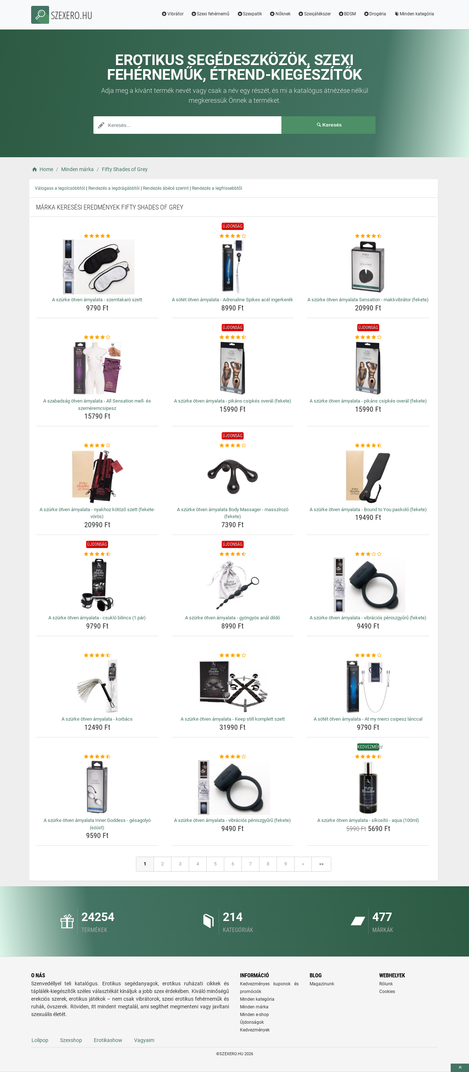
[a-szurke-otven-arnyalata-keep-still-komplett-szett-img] (233, 686)
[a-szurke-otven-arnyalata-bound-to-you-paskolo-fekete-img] (368, 476)
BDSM (347, 13)
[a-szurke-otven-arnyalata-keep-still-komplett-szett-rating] (233, 655)
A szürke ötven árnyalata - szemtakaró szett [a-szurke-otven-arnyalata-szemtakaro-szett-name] (97, 299)
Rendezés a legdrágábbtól (114, 188)
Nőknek (280, 13)
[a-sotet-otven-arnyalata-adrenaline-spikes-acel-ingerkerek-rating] (233, 236)
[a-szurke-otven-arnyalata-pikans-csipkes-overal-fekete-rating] (233, 337)
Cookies (387, 991)
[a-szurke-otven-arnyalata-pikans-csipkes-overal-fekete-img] (233, 368)
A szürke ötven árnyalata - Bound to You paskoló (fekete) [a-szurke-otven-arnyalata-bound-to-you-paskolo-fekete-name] (368, 509)
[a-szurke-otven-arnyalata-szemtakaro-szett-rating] (97, 236)
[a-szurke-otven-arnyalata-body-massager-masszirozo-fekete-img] (233, 476)
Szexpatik (249, 13)
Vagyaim (144, 1040)
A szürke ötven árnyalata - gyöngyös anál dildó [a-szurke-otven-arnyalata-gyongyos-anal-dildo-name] (232, 617)
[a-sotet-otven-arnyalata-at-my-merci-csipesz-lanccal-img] (368, 686)
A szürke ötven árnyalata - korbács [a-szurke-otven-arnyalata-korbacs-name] (97, 719)
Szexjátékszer (314, 13)
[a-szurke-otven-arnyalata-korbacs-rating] (97, 655)
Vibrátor (172, 13)
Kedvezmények (255, 1030)
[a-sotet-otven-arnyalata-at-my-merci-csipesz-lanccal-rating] (368, 655)
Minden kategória (414, 13)
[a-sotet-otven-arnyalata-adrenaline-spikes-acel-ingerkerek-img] (233, 266)
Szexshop (71, 1040)
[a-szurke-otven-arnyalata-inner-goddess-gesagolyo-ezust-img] (97, 787)
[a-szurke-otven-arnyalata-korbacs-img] (97, 686)
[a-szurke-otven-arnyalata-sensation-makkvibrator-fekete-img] (368, 266)
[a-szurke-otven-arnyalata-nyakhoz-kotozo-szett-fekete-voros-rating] (97, 445)
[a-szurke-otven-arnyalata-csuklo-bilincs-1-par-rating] (97, 554)
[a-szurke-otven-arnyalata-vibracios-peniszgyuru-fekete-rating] (368, 554)
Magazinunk (322, 983)
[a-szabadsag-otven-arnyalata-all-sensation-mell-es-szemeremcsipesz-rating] (97, 337)
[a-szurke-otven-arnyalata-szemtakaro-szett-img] (97, 266)
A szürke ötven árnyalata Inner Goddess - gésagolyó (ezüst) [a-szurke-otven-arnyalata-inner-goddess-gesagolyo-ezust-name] (97, 824)
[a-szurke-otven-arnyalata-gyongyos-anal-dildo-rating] (233, 554)
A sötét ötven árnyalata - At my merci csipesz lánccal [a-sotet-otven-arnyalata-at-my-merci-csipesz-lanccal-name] (368, 719)
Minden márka (254, 1006)
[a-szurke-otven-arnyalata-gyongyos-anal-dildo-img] (233, 585)
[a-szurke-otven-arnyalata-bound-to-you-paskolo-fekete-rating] (368, 445)
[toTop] (460, 1068)
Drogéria (374, 13)
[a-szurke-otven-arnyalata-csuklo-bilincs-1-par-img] (97, 585)
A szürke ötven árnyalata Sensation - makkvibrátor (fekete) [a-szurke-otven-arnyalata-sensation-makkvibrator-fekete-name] (368, 299)
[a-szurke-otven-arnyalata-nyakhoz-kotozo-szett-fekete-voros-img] (97, 476)
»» (321, 864)
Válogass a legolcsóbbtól (60, 188)
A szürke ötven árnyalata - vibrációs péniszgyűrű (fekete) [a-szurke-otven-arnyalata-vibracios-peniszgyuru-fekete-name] (368, 617)
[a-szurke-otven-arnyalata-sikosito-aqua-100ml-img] (368, 787)
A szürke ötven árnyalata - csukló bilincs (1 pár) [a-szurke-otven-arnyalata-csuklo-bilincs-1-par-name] (97, 617)
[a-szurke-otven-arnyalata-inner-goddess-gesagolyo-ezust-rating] (97, 756)
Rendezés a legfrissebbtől (217, 188)
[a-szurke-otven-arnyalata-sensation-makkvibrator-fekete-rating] (368, 236)
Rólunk (386, 983)
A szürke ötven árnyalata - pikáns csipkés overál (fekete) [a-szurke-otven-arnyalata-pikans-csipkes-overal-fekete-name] (232, 401)
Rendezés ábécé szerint (166, 188)
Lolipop (40, 1040)
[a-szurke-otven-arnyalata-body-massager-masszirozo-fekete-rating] (233, 445)
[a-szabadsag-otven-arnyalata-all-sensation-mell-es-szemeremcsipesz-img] (97, 368)
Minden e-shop (254, 1014)
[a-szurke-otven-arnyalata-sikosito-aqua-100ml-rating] (368, 756)
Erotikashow (108, 1040)
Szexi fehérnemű (210, 13)
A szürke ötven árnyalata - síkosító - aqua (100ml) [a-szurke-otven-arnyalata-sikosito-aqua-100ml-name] (368, 820)
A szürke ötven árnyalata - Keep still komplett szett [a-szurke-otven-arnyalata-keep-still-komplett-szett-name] (233, 719)
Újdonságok (252, 1022)
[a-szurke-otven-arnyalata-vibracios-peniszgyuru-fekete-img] (368, 585)
